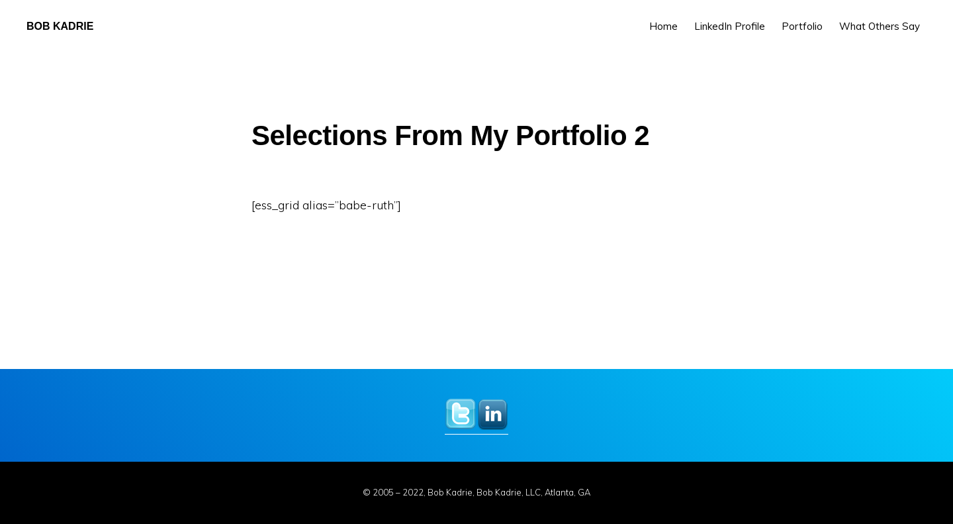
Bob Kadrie (59, 26)
